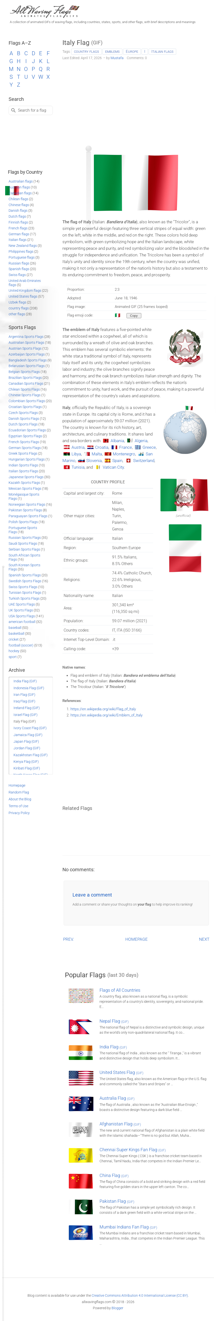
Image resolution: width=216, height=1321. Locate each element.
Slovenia (94, 460)
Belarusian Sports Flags (27, 366)
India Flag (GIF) (25, 681)
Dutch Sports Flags (23, 424)
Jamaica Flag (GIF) (28, 735)
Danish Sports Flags (24, 419)
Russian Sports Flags (25, 538)
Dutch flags (17, 216)
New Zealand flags (23, 246)
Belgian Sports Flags (24, 372)
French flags (18, 228)
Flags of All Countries (120, 990)
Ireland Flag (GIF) (27, 708)
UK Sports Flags (21, 610)
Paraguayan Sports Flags (28, 516)
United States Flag (122, 1072)
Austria (78, 447)
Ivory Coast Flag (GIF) (30, 728)
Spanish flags (19, 269)
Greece (149, 447)
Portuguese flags (22, 257)
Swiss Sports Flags (23, 587)
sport (13, 657)
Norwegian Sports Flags (27, 504)
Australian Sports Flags (26, 342)
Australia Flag (117, 1098)
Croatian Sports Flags (25, 407)
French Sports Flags (24, 442)
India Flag (113, 1046)
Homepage (17, 785)
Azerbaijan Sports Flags (27, 354)
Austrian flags (19, 187)
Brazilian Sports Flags (25, 378)
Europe (132, 51)
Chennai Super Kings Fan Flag (133, 1149)
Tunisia (78, 467)
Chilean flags (18, 199)
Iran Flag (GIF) (24, 695)
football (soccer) (21, 645)
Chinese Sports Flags (25, 395)
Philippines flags (21, 251)
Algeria (141, 440)
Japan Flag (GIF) (26, 741)
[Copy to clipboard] (134, 315)
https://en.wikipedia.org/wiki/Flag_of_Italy (103, 709)
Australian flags (21, 181)
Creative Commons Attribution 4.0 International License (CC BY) (140, 1295)
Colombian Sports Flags (27, 401)
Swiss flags (17, 275)
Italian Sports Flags (23, 471)
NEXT (204, 939)
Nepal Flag (114, 1021)
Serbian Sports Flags (24, 549)
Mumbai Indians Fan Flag (128, 1226)
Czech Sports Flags (23, 413)
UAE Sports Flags (22, 604)
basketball (16, 633)
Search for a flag (32, 110)
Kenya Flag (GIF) (26, 762)
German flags (19, 234)
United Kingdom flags (25, 290)
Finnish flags (18, 222)
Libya (76, 453)
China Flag (114, 1175)
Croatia (101, 447)
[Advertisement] (136, 101)
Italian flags (162, 51)
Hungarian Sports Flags (27, 459)
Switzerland (143, 460)
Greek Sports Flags (23, 453)
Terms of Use (18, 806)
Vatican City (113, 467)
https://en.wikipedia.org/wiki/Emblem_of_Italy (107, 715)
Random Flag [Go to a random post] (19, 792)
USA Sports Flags (22, 616)
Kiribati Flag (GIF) (27, 768)
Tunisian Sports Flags (25, 592)
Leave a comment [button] (92, 895)
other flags (17, 314)
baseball (15, 628)
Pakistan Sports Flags (25, 510)
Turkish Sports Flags (24, 598)
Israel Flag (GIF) (26, 715)
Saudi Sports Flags (23, 543)
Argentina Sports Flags (26, 337)
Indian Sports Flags (23, 465)
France (125, 447)
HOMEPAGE (136, 939)
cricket (14, 639)
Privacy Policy (19, 813)
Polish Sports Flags (23, 522)
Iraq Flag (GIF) (24, 701)
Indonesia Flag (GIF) (29, 688)
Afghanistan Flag (120, 1123)
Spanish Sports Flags (25, 575)
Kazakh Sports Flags (24, 483)
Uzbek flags (17, 302)
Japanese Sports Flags (26, 477)
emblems (112, 51)
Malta (97, 453)
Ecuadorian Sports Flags (27, 430)
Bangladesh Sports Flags (28, 360)
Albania (117, 440)
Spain (117, 460)
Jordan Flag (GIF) (27, 748)
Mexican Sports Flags (25, 488)
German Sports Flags (25, 448)
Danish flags (18, 210)
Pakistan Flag (117, 1201)
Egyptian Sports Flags (25, 436)
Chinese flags (19, 205)
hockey (14, 651)
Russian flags (19, 263)
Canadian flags (20, 193)
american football (22, 622)
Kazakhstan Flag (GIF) (31, 755)
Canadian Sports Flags (26, 383)
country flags (86, 51)
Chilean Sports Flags (24, 389)
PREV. (68, 939)
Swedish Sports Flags (25, 581)
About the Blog (20, 799)
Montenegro (124, 453)
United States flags (23, 296)
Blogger (117, 1308)
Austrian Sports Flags (25, 348)
